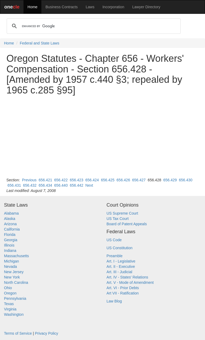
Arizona (10, 224)
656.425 (108, 180)
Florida (9, 234)
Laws (90, 7)
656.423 (76, 180)
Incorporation (113, 7)
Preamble (115, 256)
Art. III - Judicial (119, 272)
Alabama (11, 213)
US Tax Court (118, 218)
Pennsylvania (15, 298)
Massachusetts (16, 256)
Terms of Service (18, 333)
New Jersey (13, 272)
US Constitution (119, 248)
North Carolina (16, 282)
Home (32, 7)
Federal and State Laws (39, 43)
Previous (29, 180)
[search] (93, 26)
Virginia (10, 309)
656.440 (61, 185)
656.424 (92, 180)
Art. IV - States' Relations (127, 277)
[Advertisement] (102, 136)
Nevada (10, 266)
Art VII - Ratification (123, 293)
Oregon (10, 293)
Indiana (10, 250)
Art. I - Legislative (121, 261)
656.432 (30, 185)
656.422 (61, 180)
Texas (9, 304)
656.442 (76, 185)
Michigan (11, 261)
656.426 (123, 180)
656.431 (14, 185)
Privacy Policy (46, 333)
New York (12, 277)
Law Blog (114, 301)
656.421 (45, 180)
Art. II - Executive (121, 266)
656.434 (45, 185)
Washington (13, 314)
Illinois (9, 245)
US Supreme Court (122, 213)
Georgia (10, 240)
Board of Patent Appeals (127, 224)
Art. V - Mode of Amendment (130, 282)
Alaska (9, 218)
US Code (114, 240)
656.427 (139, 180)
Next (89, 185)
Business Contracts (61, 7)
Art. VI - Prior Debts (123, 288)
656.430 (185, 180)
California (12, 229)
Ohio (8, 288)
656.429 (170, 180)
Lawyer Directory (146, 7)
